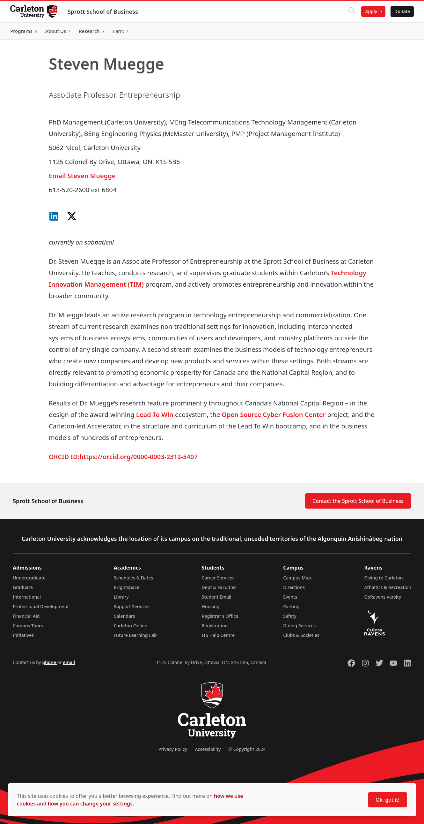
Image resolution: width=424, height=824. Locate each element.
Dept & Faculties (219, 587)
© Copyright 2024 (247, 749)
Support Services (132, 606)
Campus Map (297, 578)
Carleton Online (130, 626)
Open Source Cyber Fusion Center (273, 414)
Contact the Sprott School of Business (358, 500)
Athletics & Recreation (387, 587)
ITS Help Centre (218, 635)
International (27, 597)
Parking (291, 606)
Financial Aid (26, 616)
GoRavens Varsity (382, 597)
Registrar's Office (220, 616)
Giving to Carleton (383, 578)
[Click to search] (351, 11)
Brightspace (126, 587)
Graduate (23, 587)
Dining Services (299, 626)
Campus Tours (28, 626)
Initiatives (23, 635)
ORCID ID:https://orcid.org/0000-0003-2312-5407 (123, 456)
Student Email (216, 597)
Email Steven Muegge (82, 175)
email (69, 662)
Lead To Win (154, 414)
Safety (289, 616)
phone (49, 662)
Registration (215, 626)
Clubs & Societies (301, 635)
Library (121, 597)
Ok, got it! (387, 799)
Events (290, 597)
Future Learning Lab (135, 635)
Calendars (124, 616)
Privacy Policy (172, 749)
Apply (371, 11)
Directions (294, 587)
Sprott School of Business (103, 11)
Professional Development (41, 606)
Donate (402, 11)
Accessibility (208, 749)
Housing (211, 606)
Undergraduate (29, 578)
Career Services (218, 578)
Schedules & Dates (133, 578)
